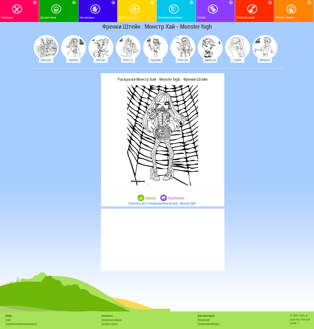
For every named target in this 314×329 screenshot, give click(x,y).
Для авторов (204, 319)
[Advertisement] (65, 140)
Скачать (150, 198)
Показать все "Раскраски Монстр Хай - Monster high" (162, 203)
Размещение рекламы (208, 323)
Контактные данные (112, 319)
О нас (8, 319)
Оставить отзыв (110, 323)
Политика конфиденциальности (21, 323)
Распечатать (176, 198)
